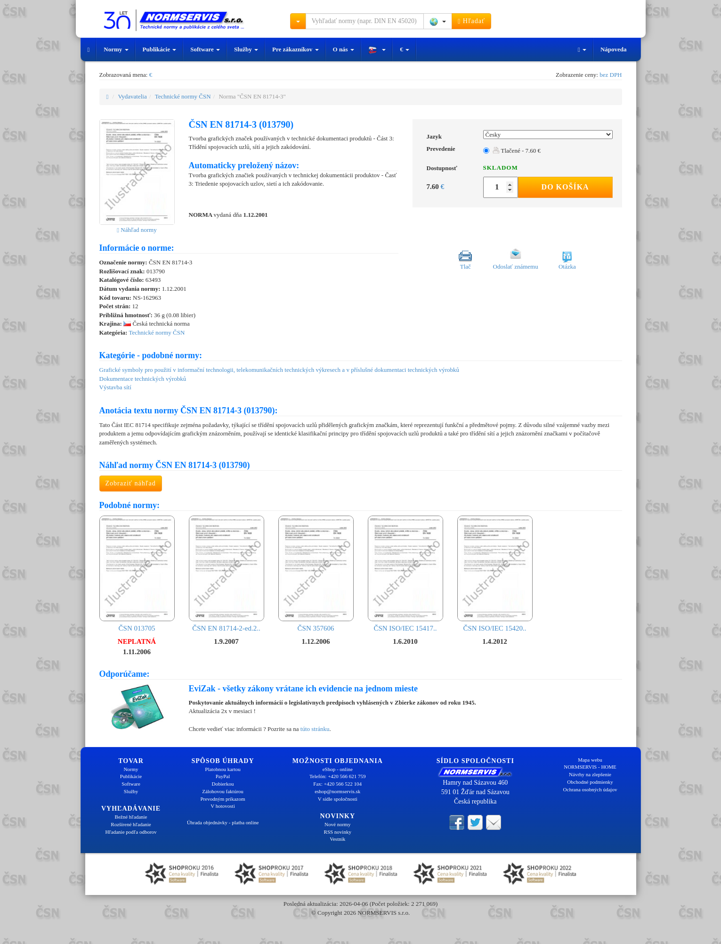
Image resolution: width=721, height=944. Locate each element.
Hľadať (471, 21)
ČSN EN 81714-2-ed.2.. (226, 574)
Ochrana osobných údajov (590, 789)
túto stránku (315, 728)
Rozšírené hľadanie (131, 824)
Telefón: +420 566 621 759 (337, 776)
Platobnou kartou (222, 769)
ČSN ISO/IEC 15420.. (495, 574)
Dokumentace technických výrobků (142, 378)
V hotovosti (223, 806)
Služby (246, 49)
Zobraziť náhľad (130, 483)
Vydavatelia (132, 96)
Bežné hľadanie (131, 817)
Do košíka (565, 187)
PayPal (223, 776)
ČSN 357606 (316, 574)
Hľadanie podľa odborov (130, 832)
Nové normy (337, 824)
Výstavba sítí (115, 387)
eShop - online (338, 769)
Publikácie (160, 49)
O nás (343, 49)
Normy (116, 49)
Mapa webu (590, 760)
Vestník (337, 839)
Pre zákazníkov (295, 49)
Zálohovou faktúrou (222, 791)
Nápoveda (613, 49)
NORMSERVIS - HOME (590, 767)
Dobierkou (222, 784)
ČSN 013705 (137, 574)
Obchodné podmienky (590, 782)
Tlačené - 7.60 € (517, 150)
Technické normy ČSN (183, 96)
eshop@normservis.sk (337, 791)
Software (205, 49)
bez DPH (610, 74)
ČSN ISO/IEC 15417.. (405, 574)
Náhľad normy (136, 229)
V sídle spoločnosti (337, 799)
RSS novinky (337, 832)
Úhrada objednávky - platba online (223, 822)
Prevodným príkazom (222, 799)
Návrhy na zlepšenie (590, 774)
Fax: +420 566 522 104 (337, 784)
